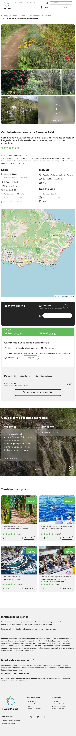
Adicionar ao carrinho (38, 392)
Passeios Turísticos (63, 577)
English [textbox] (31, 358)
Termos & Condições (57, 708)
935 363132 (17, 721)
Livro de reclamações (34, 704)
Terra (23, 16)
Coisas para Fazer (9, 16)
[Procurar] (61, 2)
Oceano (43, 526)
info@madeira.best (8, 723)
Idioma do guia (12, 357)
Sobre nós (54, 701)
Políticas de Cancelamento (60, 704)
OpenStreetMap (61, 296)
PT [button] (65, 7)
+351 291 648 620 (7, 721)
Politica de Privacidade (58, 706)
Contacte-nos (31, 701)
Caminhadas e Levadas (40, 16)
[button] (23, 3)
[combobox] (31, 357)
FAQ (28, 706)
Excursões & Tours (14, 577)
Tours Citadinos (51, 577)
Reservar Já (29, 538)
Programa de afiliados (34, 708)
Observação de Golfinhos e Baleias (58, 526)
